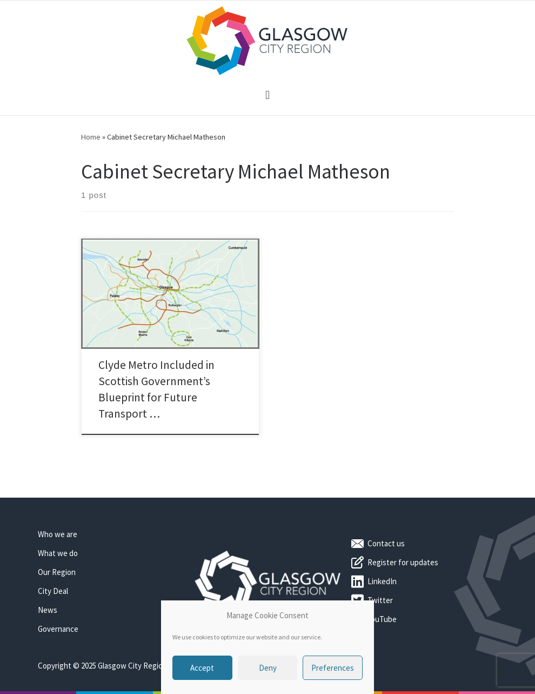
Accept (202, 668)
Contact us (386, 543)
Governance (58, 629)
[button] (267, 95)
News (47, 610)
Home (91, 137)
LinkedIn (382, 581)
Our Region (57, 572)
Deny (268, 668)
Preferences (332, 668)
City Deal (53, 591)
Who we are (57, 534)
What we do (58, 553)
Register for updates (402, 562)
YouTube (382, 619)
